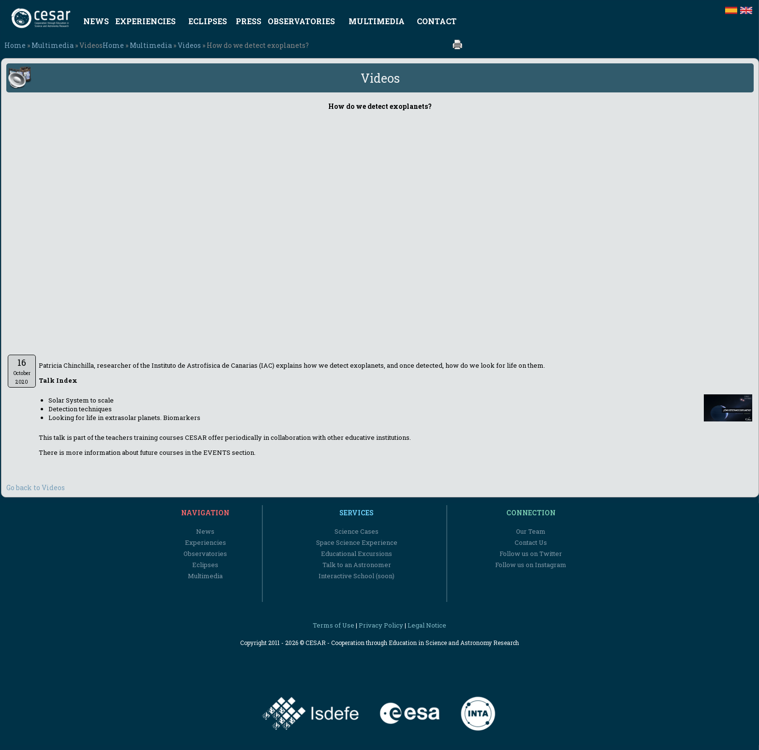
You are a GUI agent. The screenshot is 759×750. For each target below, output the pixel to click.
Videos (189, 45)
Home (15, 45)
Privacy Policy (381, 625)
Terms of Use (333, 625)
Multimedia (52, 45)
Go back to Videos (35, 487)
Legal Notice (427, 625)
